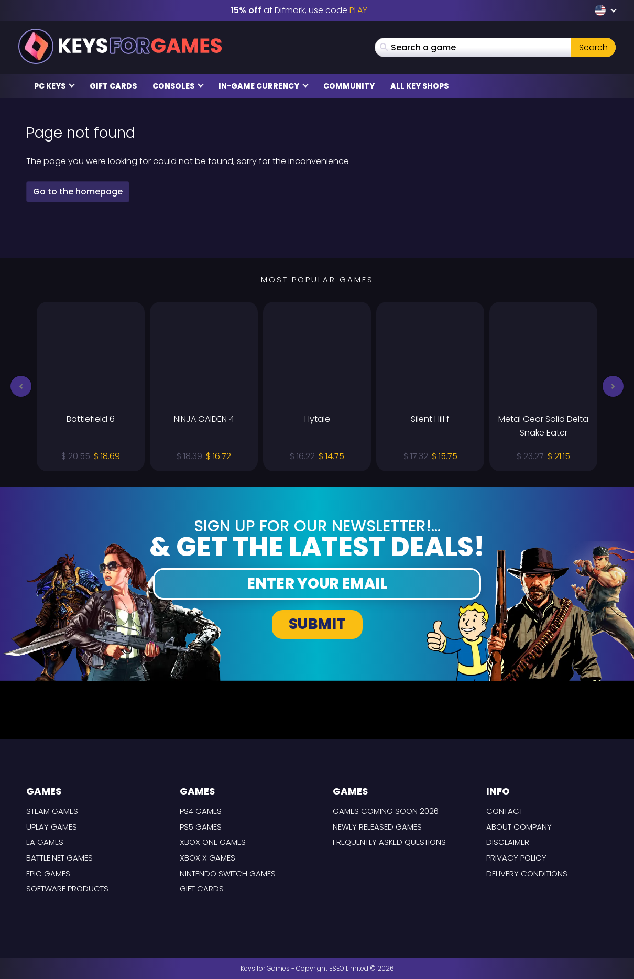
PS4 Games (201, 811)
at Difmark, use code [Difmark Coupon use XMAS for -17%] (299, 10)
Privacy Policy (516, 857)
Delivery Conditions (526, 873)
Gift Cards (113, 86)
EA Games (44, 841)
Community (349, 86)
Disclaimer (507, 841)
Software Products (67, 888)
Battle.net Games (59, 857)
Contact (504, 811)
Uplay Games (51, 826)
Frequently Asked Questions (389, 841)
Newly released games (377, 826)
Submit (317, 624)
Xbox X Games (207, 857)
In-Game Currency (263, 86)
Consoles (178, 86)
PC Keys (54, 86)
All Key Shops (419, 86)
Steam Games (52, 811)
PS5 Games (201, 826)
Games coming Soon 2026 (386, 811)
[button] (20, 386)
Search (593, 47)
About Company (519, 826)
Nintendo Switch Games (228, 873)
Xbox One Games (213, 841)
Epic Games (48, 873)
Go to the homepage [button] (78, 192)
